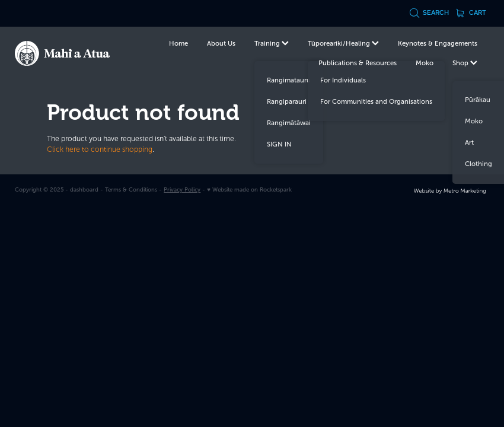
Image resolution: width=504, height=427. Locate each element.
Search (429, 12)
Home (178, 43)
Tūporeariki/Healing (343, 43)
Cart (471, 12)
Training (271, 43)
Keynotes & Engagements (437, 43)
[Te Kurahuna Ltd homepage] (62, 53)
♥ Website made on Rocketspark (249, 189)
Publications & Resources (357, 62)
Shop (464, 62)
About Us (221, 43)
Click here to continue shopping (99, 149)
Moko (424, 62)
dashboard (84, 189)
